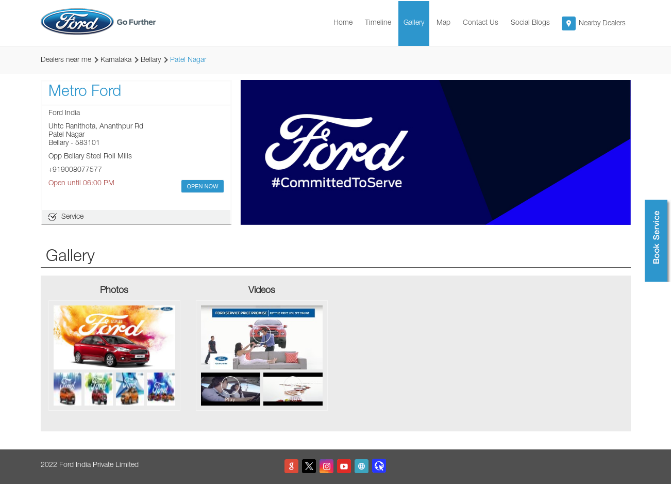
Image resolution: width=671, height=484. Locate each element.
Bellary (151, 60)
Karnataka (115, 60)
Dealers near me (66, 60)
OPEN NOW (202, 186)
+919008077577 (75, 170)
